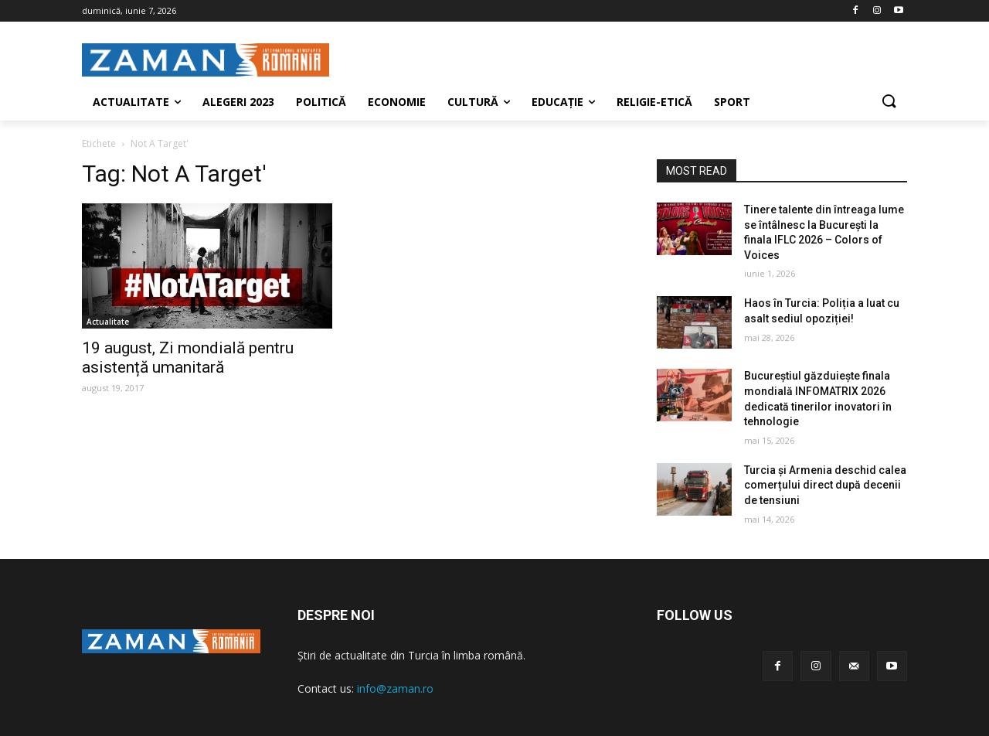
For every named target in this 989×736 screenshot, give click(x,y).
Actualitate (108, 321)
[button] (888, 102)
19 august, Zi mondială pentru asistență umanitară (188, 358)
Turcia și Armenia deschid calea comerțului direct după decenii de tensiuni (825, 485)
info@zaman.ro (395, 688)
